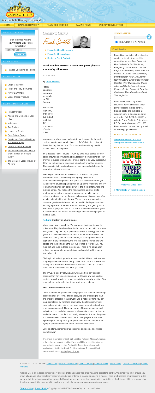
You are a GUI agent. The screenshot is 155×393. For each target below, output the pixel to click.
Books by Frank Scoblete (59, 58)
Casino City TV (86, 363)
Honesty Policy (15, 112)
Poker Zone (115, 363)
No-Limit (47, 220)
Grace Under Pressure (18, 97)
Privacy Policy (41, 388)
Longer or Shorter (16, 131)
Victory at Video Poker (131, 185)
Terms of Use (26, 388)
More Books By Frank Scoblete (131, 190)
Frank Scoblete (53, 81)
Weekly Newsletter (111, 25)
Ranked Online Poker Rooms (21, 70)
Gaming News (83, 25)
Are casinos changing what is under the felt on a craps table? (21, 153)
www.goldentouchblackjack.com (129, 142)
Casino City (51, 363)
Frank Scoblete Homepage (60, 50)
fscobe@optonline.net (70, 351)
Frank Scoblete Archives (58, 54)
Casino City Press (75, 345)
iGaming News (101, 363)
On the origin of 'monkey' (19, 146)
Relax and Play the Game (20, 89)
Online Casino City (68, 363)
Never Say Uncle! (16, 93)
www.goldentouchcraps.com (127, 139)
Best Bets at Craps (17, 135)
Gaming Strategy (28, 25)
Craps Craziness (15, 85)
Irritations (12, 123)
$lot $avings (13, 127)
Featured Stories (57, 25)
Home (7, 25)
